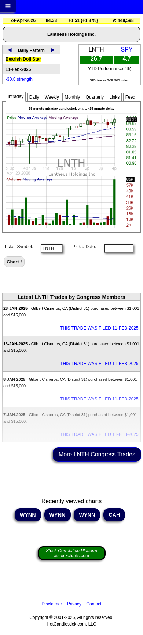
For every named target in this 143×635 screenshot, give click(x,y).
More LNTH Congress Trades (97, 454)
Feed (130, 97)
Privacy (74, 604)
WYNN (27, 515)
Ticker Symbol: (18, 246)
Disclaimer (51, 604)
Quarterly (95, 97)
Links (114, 97)
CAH (114, 515)
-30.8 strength (19, 79)
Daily (34, 97)
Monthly (72, 97)
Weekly (52, 97)
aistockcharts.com (71, 553)
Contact (93, 604)
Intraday (15, 96)
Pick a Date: (81, 246)
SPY (127, 49)
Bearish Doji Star (23, 59)
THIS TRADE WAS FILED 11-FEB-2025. (100, 328)
